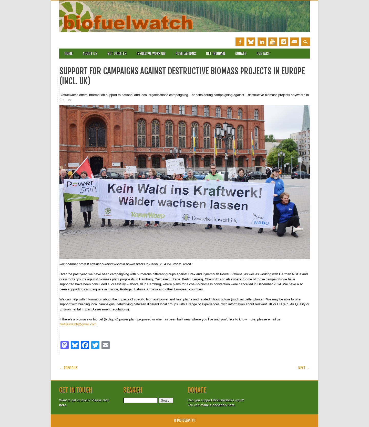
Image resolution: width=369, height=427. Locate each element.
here (62, 405)
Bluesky (251, 41)
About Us (90, 53)
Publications (186, 53)
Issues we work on (151, 53)
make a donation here (217, 405)
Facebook (239, 41)
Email (294, 41)
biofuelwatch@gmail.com (78, 324)
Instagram (283, 41)
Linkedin (262, 41)
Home (68, 53)
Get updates (116, 53)
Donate (240, 53)
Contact (263, 53)
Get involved (215, 53)
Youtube (272, 41)
